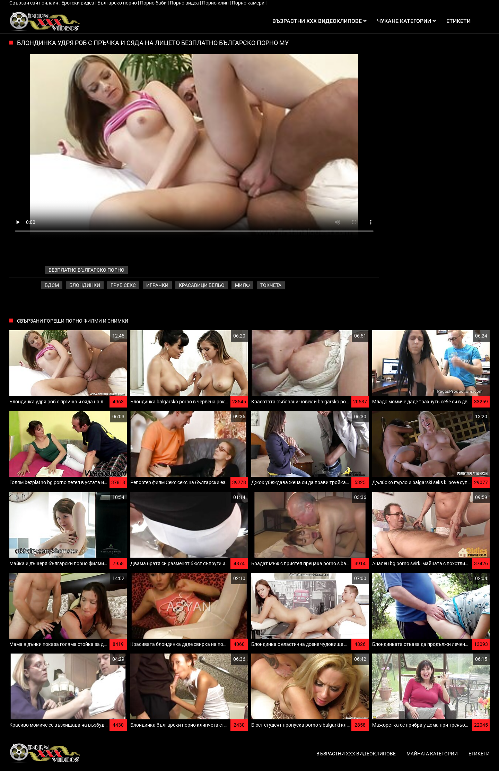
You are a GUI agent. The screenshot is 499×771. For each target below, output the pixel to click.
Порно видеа (185, 3)
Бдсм (52, 285)
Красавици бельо (202, 285)
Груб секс (123, 285)
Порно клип (216, 3)
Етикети (479, 753)
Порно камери (248, 3)
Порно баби (154, 3)
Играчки (157, 285)
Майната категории (432, 753)
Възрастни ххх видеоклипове (356, 753)
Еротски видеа (78, 3)
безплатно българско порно (86, 270)
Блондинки (84, 285)
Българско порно (117, 3)
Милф (242, 285)
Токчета (270, 285)
